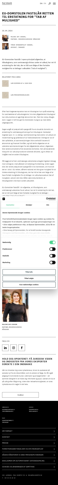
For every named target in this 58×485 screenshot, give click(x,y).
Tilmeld (20, 395)
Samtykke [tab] (10, 205)
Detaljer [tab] (29, 205)
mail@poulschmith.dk (35, 475)
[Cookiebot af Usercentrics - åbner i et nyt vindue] (46, 198)
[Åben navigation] (54, 3)
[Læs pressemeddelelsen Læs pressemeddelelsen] (28, 95)
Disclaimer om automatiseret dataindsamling (23, 461)
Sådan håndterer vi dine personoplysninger (22, 455)
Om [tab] (47, 205)
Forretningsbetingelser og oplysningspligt (22, 449)
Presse (5, 443)
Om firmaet (7, 431)
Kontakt (6, 437)
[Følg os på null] (5, 348)
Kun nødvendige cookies (29, 285)
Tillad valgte (29, 278)
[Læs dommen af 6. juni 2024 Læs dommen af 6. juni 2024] (28, 83)
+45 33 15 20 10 (9, 478)
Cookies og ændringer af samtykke (18, 467)
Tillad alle (29, 272)
